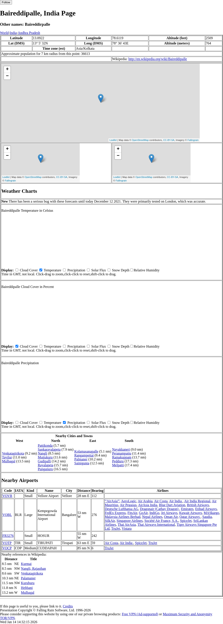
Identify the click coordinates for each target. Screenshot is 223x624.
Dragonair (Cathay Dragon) (159, 509)
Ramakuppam (122, 457)
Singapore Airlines (130, 521)
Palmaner (80, 459)
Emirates (187, 509)
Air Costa (161, 501)
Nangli (42, 453)
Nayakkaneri (121, 449)
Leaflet (113, 140)
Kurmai (26, 564)
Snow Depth (120, 270)
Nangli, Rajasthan (33, 568)
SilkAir (110, 521)
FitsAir (132, 513)
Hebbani (27, 588)
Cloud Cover (29, 270)
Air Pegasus (128, 505)
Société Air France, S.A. (161, 521)
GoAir (143, 513)
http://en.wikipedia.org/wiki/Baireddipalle (157, 59)
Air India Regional (197, 501)
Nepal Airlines (152, 517)
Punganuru (45, 469)
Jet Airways (169, 513)
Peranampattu (121, 453)
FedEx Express (115, 513)
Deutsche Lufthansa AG (121, 509)
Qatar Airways (190, 517)
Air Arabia (145, 501)
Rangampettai (84, 455)
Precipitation (76, 270)
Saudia (207, 517)
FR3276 (8, 536)
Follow (6, 2)
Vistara (127, 528)
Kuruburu (27, 583)
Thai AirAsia (127, 524)
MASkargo (211, 513)
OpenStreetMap (140, 140)
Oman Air (171, 517)
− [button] (7, 76)
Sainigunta (81, 463)
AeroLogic (128, 501)
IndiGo (154, 513)
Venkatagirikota (13, 453)
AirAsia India (147, 505)
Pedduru (118, 461)
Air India (175, 501)
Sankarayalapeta (49, 449)
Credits (68, 606)
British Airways (198, 505)
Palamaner (28, 578)
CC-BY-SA (168, 140)
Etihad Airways (206, 509)
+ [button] (7, 69)
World (4, 33)
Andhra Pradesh (29, 33)
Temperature (52, 270)
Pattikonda (45, 445)
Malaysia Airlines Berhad (122, 517)
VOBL (7, 515)
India (13, 33)
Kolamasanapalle (86, 451)
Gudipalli (44, 461)
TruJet (115, 528)
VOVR (7, 496)
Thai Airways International (156, 524)
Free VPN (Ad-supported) (140, 614)
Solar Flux (98, 270)
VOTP (7, 543)
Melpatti (118, 465)
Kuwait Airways (190, 513)
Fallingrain (193, 140)
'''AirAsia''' (112, 501)
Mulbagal (8, 461)
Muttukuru (45, 457)
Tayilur (7, 457)
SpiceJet (185, 521)
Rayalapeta (45, 465)
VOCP (7, 548)
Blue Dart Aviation (172, 505)
